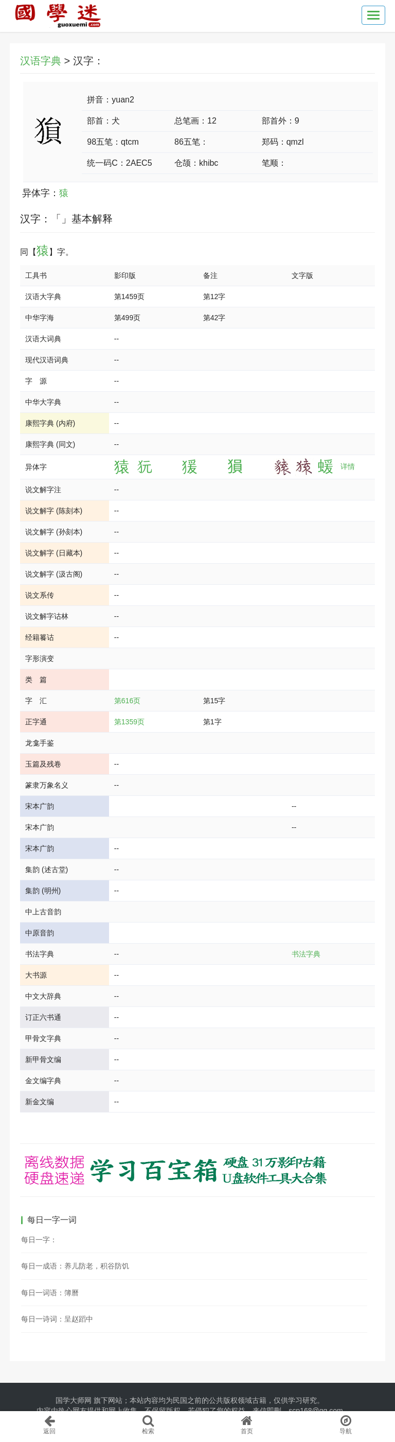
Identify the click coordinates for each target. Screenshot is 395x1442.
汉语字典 (40, 60)
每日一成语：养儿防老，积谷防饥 (75, 1266)
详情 (347, 466)
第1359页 (129, 722)
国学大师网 (74, 1400)
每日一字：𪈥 (39, 1240)
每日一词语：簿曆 (50, 1293)
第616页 (127, 701)
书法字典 (306, 954)
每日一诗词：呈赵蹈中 (57, 1319)
